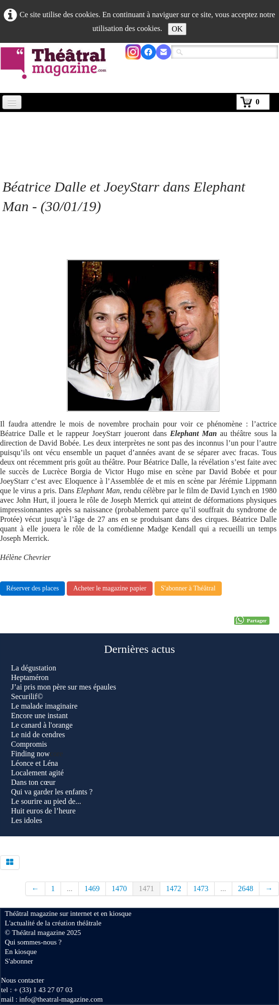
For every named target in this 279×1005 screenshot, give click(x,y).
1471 (146, 888)
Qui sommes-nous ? (33, 942)
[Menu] (11, 102)
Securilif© (27, 696)
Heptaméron (30, 677)
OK (177, 29)
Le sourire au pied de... (46, 801)
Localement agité (37, 773)
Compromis (29, 744)
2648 (245, 888)
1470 (119, 888)
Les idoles (26, 820)
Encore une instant (39, 715)
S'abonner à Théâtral (188, 588)
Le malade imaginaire (44, 706)
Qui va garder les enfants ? (52, 792)
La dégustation (33, 668)
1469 (92, 888)
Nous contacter (22, 980)
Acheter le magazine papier (109, 588)
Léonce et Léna (34, 763)
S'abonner (19, 961)
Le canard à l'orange (41, 725)
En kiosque (21, 951)
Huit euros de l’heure (43, 811)
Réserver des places (32, 588)
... (69, 888)
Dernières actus (139, 649)
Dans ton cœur (33, 782)
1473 (200, 888)
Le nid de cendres (38, 735)
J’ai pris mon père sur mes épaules (63, 687)
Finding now (30, 754)
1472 (173, 888)
